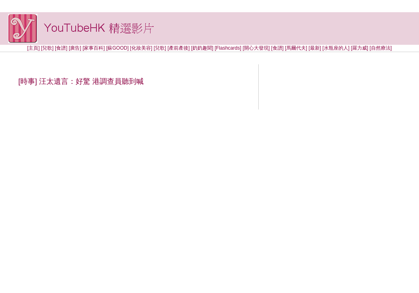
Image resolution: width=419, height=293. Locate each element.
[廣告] (75, 48)
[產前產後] (179, 48)
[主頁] (33, 48)
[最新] (314, 48)
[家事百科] (94, 48)
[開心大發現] (256, 48)
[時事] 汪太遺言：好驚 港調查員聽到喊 (81, 81)
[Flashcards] (228, 48)
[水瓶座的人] (336, 48)
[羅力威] (359, 48)
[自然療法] (380, 48)
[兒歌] (47, 48)
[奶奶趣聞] (202, 48)
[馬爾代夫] (296, 48)
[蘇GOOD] (117, 48)
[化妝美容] (141, 48)
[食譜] (61, 48)
